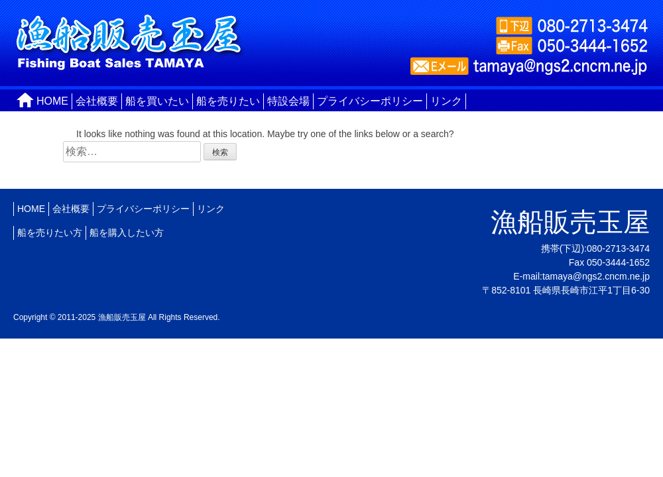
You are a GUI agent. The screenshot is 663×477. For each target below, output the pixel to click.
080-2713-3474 (618, 248)
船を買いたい (157, 101)
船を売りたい (228, 101)
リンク (446, 101)
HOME (52, 101)
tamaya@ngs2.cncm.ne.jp (596, 276)
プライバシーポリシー (370, 101)
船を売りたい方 (49, 232)
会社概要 (97, 101)
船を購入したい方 (127, 232)
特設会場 (288, 101)
